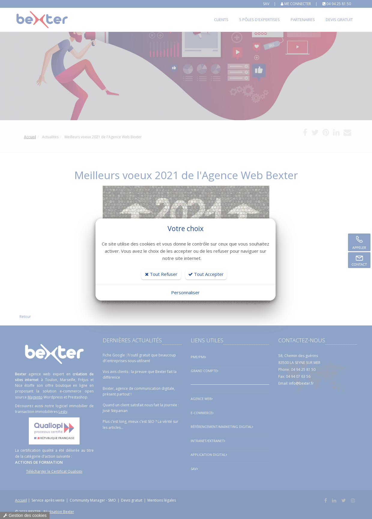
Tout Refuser (161, 274)
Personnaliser (185, 292)
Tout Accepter (206, 274)
